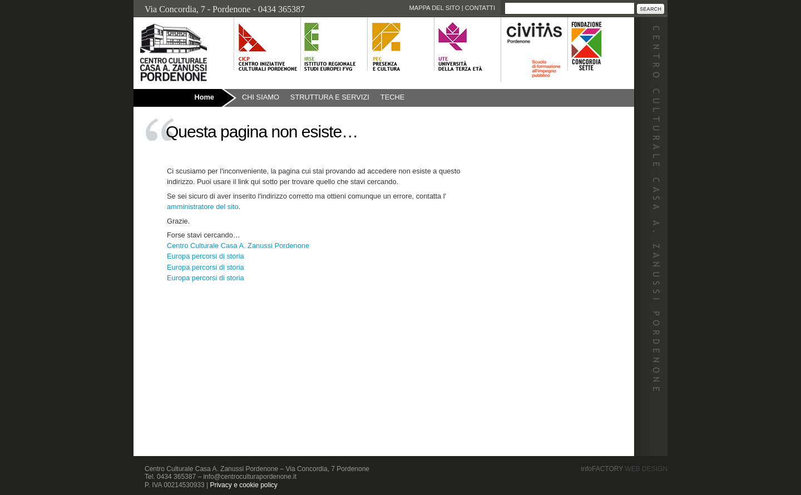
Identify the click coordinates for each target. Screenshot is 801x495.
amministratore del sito (203, 206)
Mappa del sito (434, 7)
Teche (392, 97)
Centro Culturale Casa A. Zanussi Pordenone (238, 245)
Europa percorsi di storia (205, 256)
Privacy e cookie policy (243, 485)
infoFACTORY (624, 469)
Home (204, 97)
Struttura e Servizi (329, 97)
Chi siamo (260, 97)
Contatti (480, 7)
